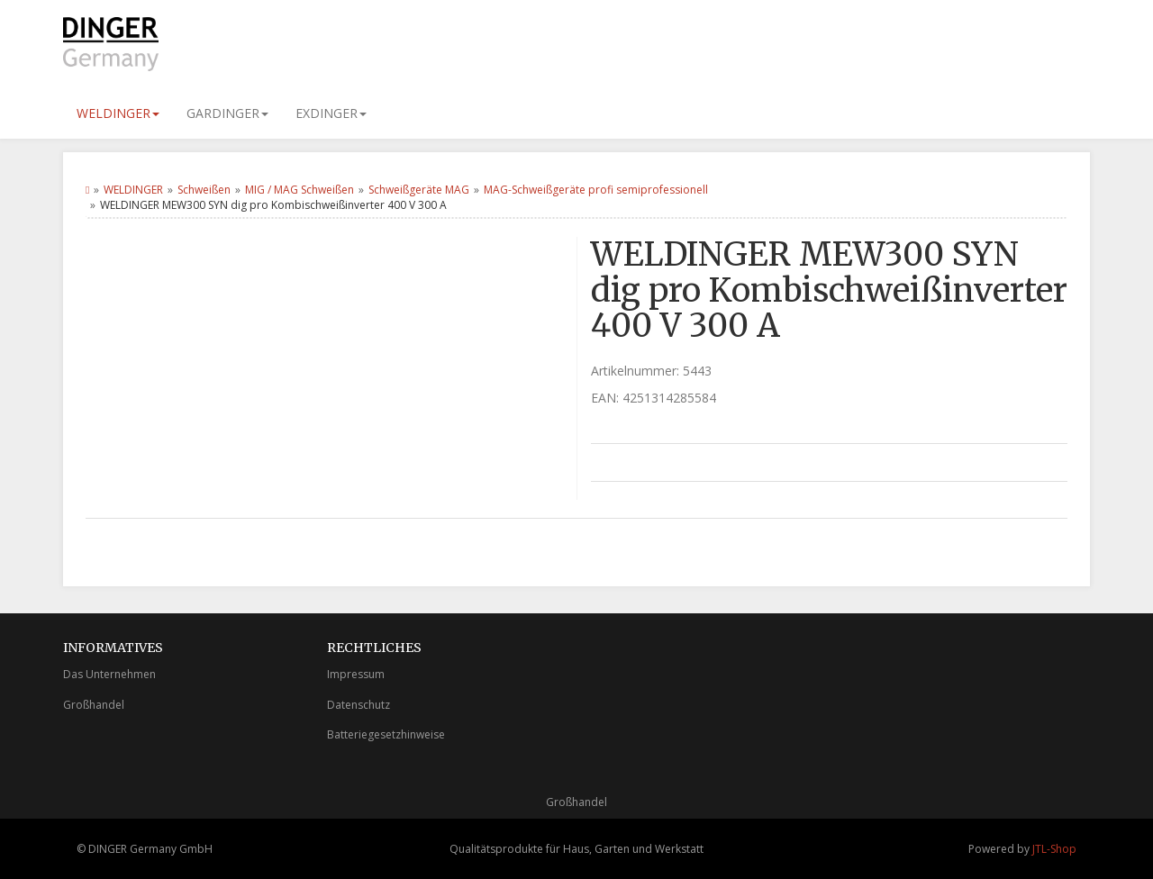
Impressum (356, 674)
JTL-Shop (1054, 848)
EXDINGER (331, 113)
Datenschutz (358, 704)
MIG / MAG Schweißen (299, 189)
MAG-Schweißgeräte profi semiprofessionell (596, 189)
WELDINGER (118, 113)
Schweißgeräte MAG (418, 189)
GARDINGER (227, 113)
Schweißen (204, 189)
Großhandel (93, 704)
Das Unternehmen (109, 674)
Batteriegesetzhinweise (386, 734)
